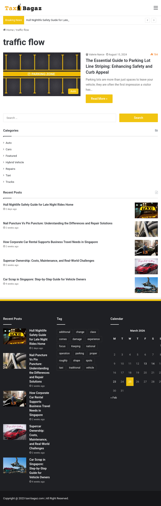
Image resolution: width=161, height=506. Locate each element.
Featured (11, 155)
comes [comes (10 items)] (63, 339)
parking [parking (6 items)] (80, 353)
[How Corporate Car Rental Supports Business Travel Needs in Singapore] (146, 248)
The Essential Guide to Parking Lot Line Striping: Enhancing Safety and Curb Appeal (119, 66)
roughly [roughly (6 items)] (63, 360)
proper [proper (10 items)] (93, 353)
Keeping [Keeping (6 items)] (75, 346)
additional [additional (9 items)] (64, 332)
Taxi (8, 175)
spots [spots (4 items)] (89, 360)
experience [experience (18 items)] (94, 339)
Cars (9, 149)
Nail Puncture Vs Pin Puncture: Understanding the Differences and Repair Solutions (57, 223)
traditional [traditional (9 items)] (74, 367)
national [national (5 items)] (90, 346)
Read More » (99, 98)
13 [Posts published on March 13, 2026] (145, 363)
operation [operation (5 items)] (64, 353)
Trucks (10, 181)
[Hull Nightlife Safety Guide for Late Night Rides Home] (146, 210)
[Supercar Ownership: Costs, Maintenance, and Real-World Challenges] (146, 266)
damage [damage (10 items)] (77, 339)
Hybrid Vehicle (15, 162)
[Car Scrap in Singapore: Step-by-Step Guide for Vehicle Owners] (146, 285)
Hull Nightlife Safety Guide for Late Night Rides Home (58, 20)
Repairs (10, 168)
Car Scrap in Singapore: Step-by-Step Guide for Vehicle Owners (44, 279)
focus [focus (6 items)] (62, 346)
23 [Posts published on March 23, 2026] (114, 381)
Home (8, 29)
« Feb (113, 397)
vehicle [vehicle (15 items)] (90, 367)
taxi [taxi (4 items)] (61, 367)
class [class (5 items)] (93, 332)
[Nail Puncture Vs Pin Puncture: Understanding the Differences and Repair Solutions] (146, 229)
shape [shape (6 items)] (76, 360)
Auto (9, 142)
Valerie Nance (96, 54)
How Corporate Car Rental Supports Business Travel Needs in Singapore (50, 242)
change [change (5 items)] (80, 332)
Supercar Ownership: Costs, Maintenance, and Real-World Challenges (48, 260)
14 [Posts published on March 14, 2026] (153, 363)
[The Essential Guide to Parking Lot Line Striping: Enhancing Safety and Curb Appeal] (41, 74)
